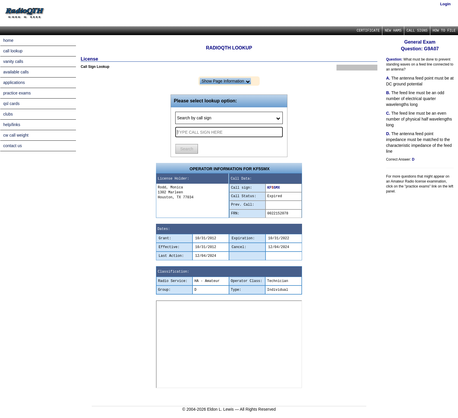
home (8, 40)
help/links (11, 124)
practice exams (17, 93)
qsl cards (11, 103)
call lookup (12, 51)
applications (14, 82)
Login (445, 4)
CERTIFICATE (368, 31)
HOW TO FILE (444, 31)
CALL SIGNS (417, 31)
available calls (16, 72)
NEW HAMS (393, 31)
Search (186, 149)
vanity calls (13, 61)
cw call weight (15, 135)
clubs (8, 114)
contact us (12, 145)
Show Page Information (226, 81)
